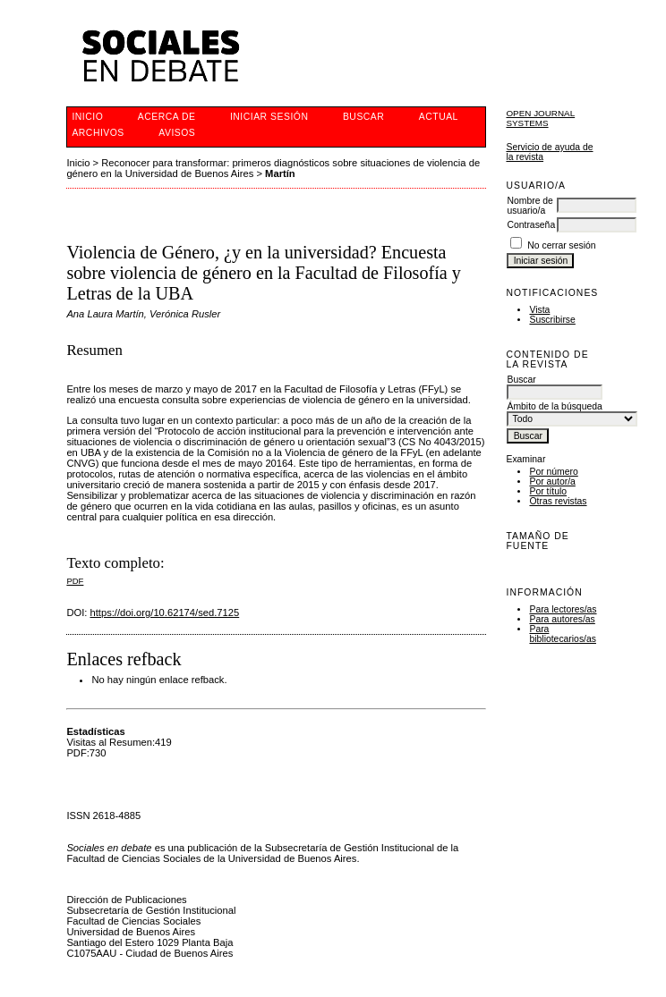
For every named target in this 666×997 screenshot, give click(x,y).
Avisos (176, 133)
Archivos (98, 133)
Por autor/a (552, 481)
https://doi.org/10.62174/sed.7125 (165, 612)
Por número (553, 472)
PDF (74, 581)
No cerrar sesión (561, 245)
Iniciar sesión (269, 117)
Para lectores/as (562, 609)
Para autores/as (561, 619)
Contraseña (531, 225)
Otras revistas (557, 501)
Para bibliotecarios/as (562, 634)
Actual (438, 117)
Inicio (87, 117)
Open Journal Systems (540, 118)
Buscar (363, 117)
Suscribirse (552, 320)
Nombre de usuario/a (529, 205)
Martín (280, 173)
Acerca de (167, 117)
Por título (548, 491)
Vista (539, 310)
